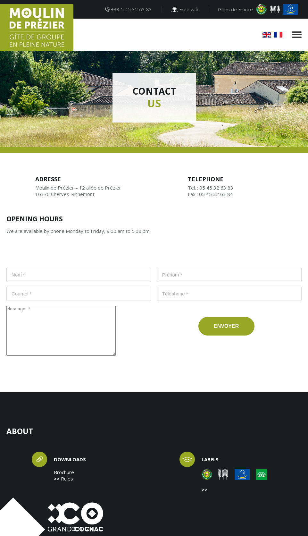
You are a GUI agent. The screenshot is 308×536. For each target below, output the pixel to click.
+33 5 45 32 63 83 (128, 9)
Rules (67, 478)
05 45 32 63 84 (216, 194)
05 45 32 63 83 (216, 187)
